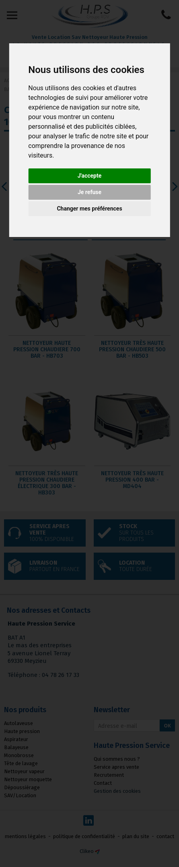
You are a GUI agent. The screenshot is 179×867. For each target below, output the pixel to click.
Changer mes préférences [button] (89, 208)
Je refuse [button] (89, 192)
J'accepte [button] (90, 175)
